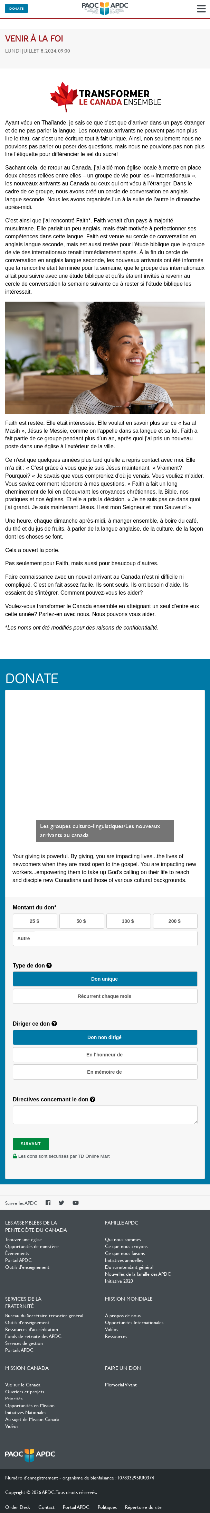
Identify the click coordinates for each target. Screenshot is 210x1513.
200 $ (175, 921)
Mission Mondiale (129, 1298)
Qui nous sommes (123, 1239)
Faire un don (123, 1368)
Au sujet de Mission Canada (32, 1419)
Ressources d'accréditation (31, 1329)
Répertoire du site (143, 1507)
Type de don (32, 966)
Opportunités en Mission (30, 1405)
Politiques (107, 1507)
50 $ (81, 921)
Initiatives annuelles (124, 1260)
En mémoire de (105, 1072)
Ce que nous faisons (125, 1253)
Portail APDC (18, 1260)
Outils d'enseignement (27, 1322)
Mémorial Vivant (121, 1384)
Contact (46, 1507)
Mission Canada (27, 1368)
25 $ (35, 921)
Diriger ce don (35, 1024)
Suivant (31, 1143)
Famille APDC (122, 1222)
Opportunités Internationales (134, 1322)
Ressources (116, 1336)
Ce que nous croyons (126, 1246)
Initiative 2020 (119, 1280)
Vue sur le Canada (22, 1384)
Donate (16, 8)
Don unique (105, 979)
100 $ (128, 921)
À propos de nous (123, 1315)
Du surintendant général (129, 1267)
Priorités (13, 1398)
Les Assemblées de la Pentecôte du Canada (105, 9)
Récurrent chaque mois (105, 996)
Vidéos (111, 1329)
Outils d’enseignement (27, 1267)
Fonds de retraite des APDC (33, 1336)
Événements (17, 1253)
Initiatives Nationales (25, 1412)
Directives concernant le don (54, 1099)
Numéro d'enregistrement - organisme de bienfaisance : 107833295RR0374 (79, 1477)
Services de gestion (24, 1343)
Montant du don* (34, 907)
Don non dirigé (105, 1037)
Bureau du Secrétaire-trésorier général (44, 1315)
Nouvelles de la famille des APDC (138, 1274)
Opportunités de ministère (32, 1246)
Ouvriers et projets (24, 1391)
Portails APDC (19, 1350)
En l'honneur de (105, 1054)
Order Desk (17, 1507)
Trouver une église (23, 1239)
